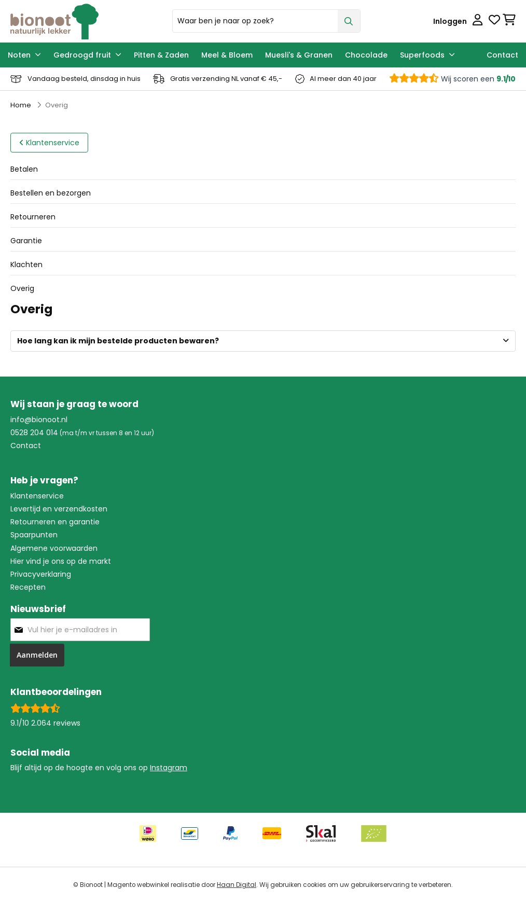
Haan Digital (236, 885)
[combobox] (266, 21)
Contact (25, 445)
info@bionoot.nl (38, 419)
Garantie (26, 240)
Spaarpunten (34, 535)
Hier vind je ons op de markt (60, 561)
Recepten (28, 587)
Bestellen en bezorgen (50, 193)
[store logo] (87, 21)
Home (20, 105)
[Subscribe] (37, 655)
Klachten (26, 264)
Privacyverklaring (40, 574)
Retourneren (33, 217)
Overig (22, 288)
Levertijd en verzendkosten (58, 509)
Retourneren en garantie (55, 522)
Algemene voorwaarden (54, 548)
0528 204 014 (34, 432)
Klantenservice (37, 496)
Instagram (168, 767)
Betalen (24, 169)
